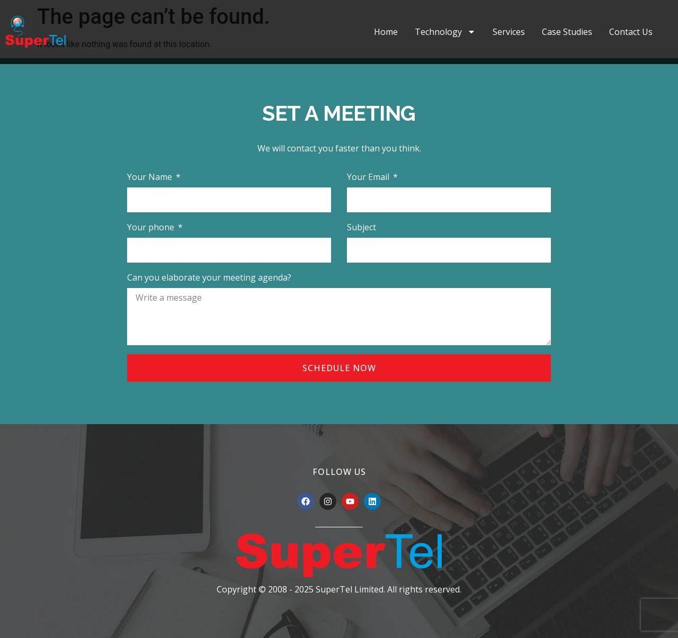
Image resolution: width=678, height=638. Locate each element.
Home (386, 32)
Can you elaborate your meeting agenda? (209, 277)
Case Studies (567, 32)
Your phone (151, 227)
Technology (445, 31)
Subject (361, 227)
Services (509, 32)
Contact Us (631, 32)
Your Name (150, 177)
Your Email (369, 177)
